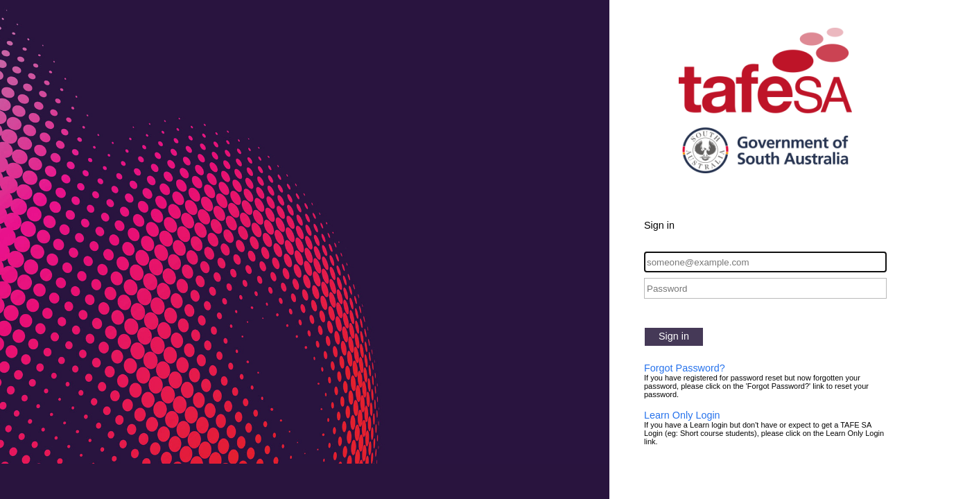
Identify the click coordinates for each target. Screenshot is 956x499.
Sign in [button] (674, 336)
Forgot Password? (684, 368)
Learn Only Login (682, 415)
